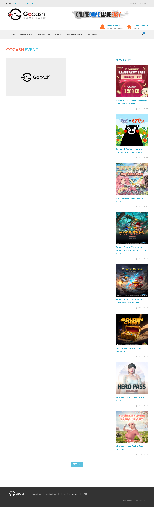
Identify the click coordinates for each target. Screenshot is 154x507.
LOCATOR (92, 34)
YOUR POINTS (140, 25)
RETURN (77, 464)
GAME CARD (27, 34)
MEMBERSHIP (74, 34)
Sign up (143, 3)
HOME (12, 34)
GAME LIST (44, 34)
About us (36, 494)
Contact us (50, 494)
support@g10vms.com (23, 3)
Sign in (133, 3)
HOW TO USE (113, 25)
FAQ (85, 494)
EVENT (58, 34)
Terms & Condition (69, 494)
